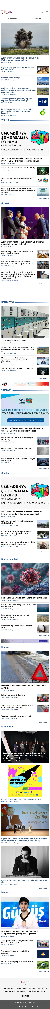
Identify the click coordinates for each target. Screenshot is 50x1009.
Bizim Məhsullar (42, 988)
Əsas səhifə (12, 18)
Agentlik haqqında (8, 988)
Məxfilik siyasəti (34, 991)
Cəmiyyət (6, 389)
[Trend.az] (6, 12)
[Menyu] (47, 12)
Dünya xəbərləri (9, 559)
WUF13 (5, 120)
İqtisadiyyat (7, 302)
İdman (4, 892)
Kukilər (43, 991)
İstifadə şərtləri (21, 991)
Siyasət (5, 203)
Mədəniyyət (7, 726)
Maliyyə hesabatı (22, 988)
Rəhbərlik (32, 988)
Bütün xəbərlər (43, 198)
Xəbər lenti (37, 18)
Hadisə (5, 647)
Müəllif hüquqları (9, 991)
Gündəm (5, 473)
